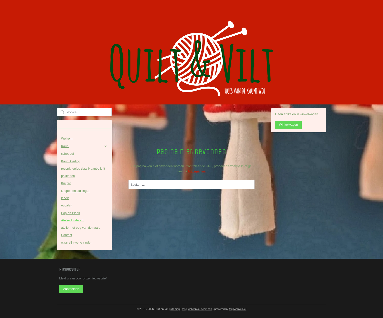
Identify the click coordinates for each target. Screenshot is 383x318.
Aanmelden (71, 289)
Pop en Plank (70, 213)
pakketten (68, 176)
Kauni (84, 146)
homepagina (197, 171)
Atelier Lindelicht (72, 220)
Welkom (67, 138)
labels (65, 198)
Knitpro (66, 183)
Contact (66, 235)
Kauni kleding (70, 161)
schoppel (67, 153)
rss (184, 309)
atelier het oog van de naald (80, 227)
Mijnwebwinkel (237, 309)
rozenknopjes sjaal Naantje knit (83, 168)
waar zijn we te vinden (76, 242)
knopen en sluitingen (75, 191)
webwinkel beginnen (200, 309)
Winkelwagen (288, 124)
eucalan (66, 205)
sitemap (175, 309)
